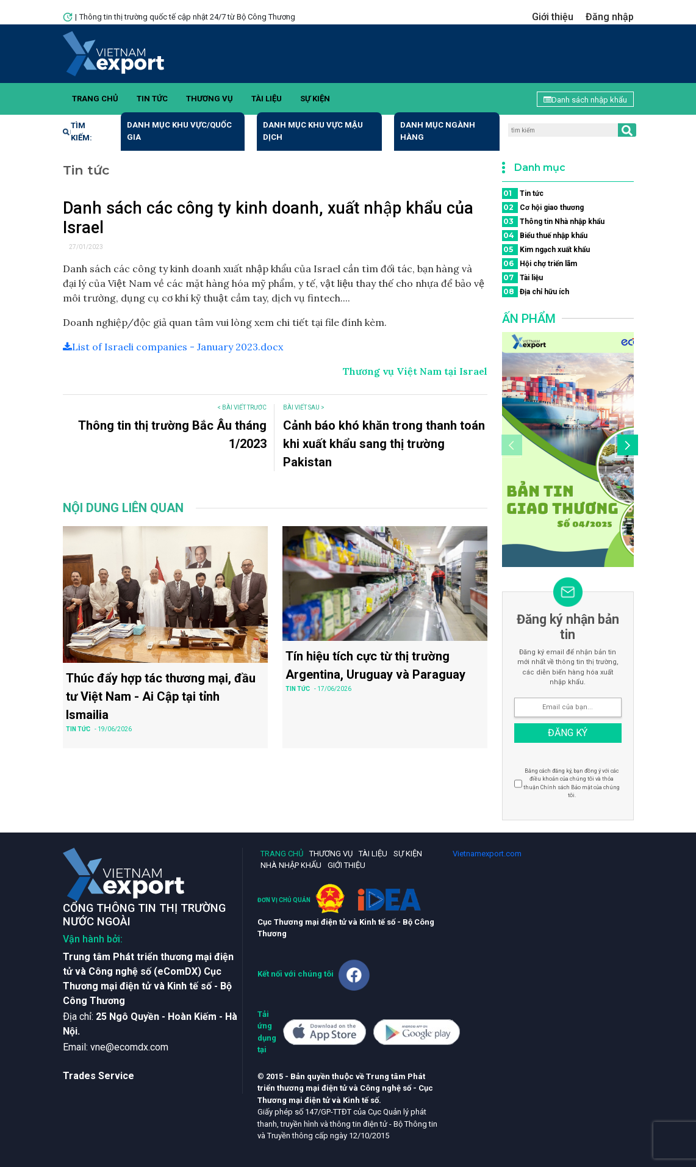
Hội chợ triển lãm (539, 263)
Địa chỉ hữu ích (535, 291)
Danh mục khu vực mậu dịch (313, 131)
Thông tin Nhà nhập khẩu (553, 221)
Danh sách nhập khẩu (585, 99)
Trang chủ (95, 98)
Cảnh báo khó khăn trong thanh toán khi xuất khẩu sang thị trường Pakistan (384, 443)
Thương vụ (209, 98)
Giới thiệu (552, 17)
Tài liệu (266, 98)
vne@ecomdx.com (129, 1047)
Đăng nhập (610, 17)
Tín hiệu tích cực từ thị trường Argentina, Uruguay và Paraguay (375, 665)
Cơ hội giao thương (543, 207)
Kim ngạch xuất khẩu (546, 249)
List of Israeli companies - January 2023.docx (173, 347)
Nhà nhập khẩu (290, 865)
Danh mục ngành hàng (437, 131)
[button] (626, 447)
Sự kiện (315, 98)
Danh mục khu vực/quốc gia (179, 131)
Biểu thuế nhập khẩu (544, 235)
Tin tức (152, 98)
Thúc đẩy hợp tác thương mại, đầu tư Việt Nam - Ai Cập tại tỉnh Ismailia (161, 696)
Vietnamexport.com (487, 853)
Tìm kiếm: (77, 131)
